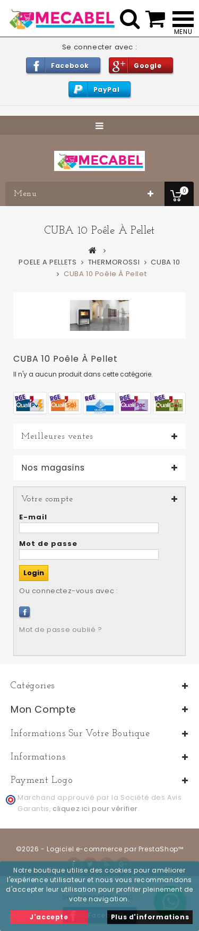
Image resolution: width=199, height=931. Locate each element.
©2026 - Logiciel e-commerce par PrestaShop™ (100, 848)
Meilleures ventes (57, 436)
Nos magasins (53, 468)
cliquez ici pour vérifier (95, 809)
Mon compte (43, 709)
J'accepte (49, 916)
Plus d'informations (150, 916)
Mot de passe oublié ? (60, 630)
